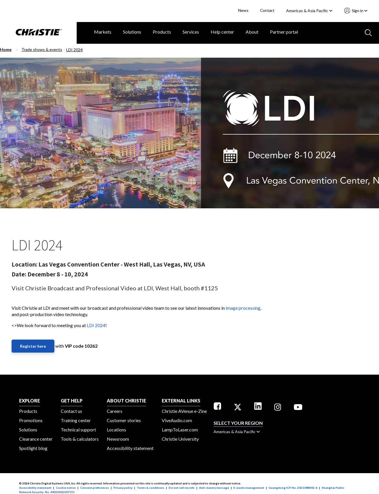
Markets (102, 31)
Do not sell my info (182, 487)
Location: (24, 264)
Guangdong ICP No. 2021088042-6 (292, 487)
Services (191, 31)
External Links (181, 400)
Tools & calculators (80, 439)
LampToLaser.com (180, 429)
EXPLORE (29, 400)
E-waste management (248, 487)
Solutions (132, 31)
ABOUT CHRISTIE (126, 400)
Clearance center (36, 439)
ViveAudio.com (177, 420)
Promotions (31, 420)
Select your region (238, 423)
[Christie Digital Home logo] (38, 32)
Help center (222, 31)
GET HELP (71, 400)
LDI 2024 (74, 49)
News (243, 10)
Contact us (71, 411)
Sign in (359, 10)
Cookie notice (66, 487)
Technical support (78, 429)
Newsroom (118, 439)
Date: (19, 274)
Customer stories (124, 420)
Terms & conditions (150, 487)
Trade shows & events (41, 49)
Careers (114, 411)
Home (6, 49)
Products (162, 31)
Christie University (180, 439)
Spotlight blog (33, 448)
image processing (243, 308)
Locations (116, 429)
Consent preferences (94, 487)
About (252, 31)
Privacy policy (123, 487)
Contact (267, 10)
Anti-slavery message (214, 487)
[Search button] (367, 32)
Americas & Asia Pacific (309, 10)
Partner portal (284, 31)
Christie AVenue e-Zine (184, 411)
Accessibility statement (130, 448)
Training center (76, 420)
